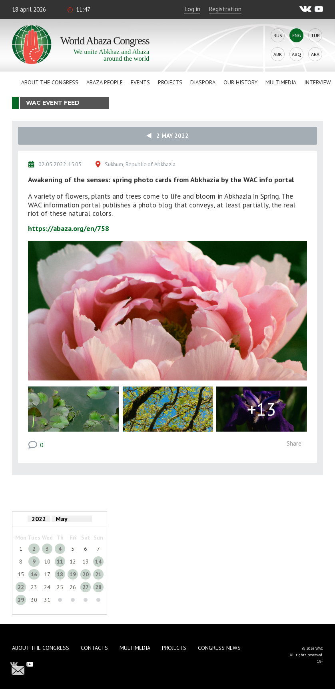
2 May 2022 (167, 135)
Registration (225, 9)
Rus (277, 35)
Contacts (94, 647)
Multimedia (280, 82)
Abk (277, 54)
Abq (296, 54)
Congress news (219, 647)
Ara (315, 54)
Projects (170, 82)
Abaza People (104, 82)
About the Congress (49, 82)
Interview (317, 82)
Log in (192, 9)
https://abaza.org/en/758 (68, 228)
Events (140, 82)
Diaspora (202, 82)
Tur (315, 35)
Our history (240, 82)
